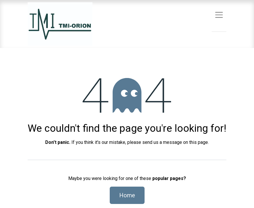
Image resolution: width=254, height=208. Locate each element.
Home (127, 195)
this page (198, 142)
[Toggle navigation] (219, 14)
